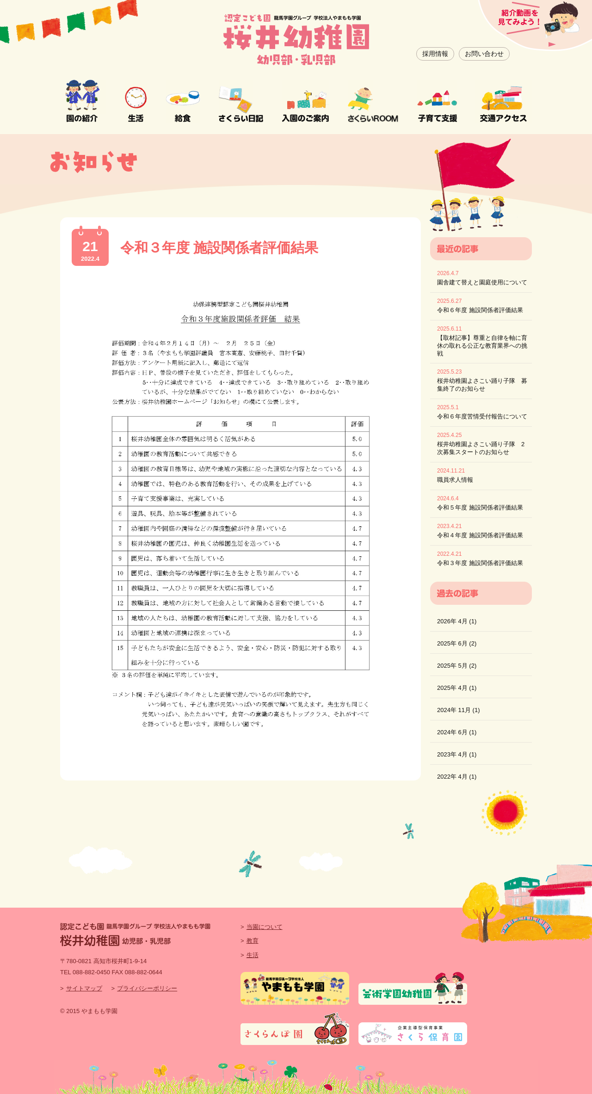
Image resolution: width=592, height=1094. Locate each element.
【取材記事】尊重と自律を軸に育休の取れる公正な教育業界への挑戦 (482, 345)
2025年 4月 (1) (456, 687)
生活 (253, 955)
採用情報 (435, 53)
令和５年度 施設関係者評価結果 (480, 507)
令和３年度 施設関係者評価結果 (219, 247)
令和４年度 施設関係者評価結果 (480, 535)
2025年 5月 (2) (456, 665)
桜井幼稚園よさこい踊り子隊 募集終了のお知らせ (482, 384)
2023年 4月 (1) (456, 754)
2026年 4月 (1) (456, 621)
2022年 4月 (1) (456, 776)
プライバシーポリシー (147, 988)
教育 (253, 940)
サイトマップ (84, 988)
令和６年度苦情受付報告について (482, 416)
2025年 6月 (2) (456, 643)
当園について (265, 926)
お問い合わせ (484, 53)
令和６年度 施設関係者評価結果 (480, 310)
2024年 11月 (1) (458, 710)
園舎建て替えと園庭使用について (482, 282)
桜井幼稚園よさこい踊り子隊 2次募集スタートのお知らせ (480, 448)
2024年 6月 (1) (456, 732)
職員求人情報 (455, 479)
